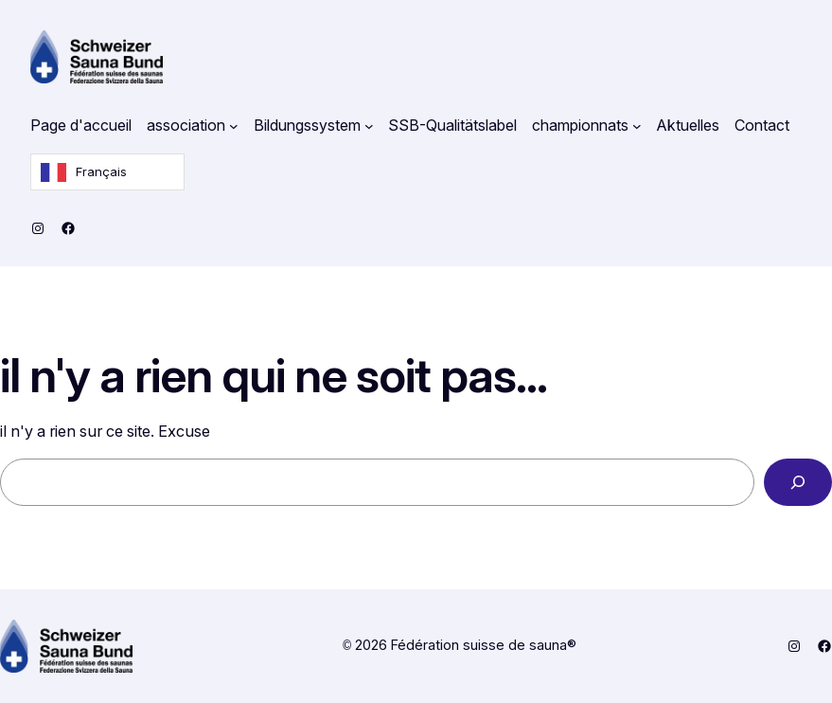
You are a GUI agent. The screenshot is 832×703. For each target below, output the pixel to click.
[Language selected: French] (107, 171)
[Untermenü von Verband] (234, 126)
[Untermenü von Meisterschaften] (637, 126)
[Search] (798, 482)
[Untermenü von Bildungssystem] (369, 126)
